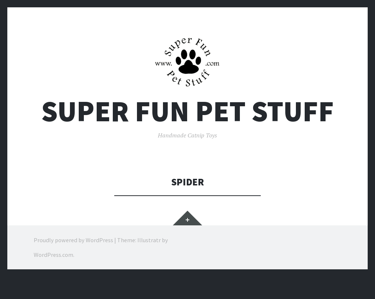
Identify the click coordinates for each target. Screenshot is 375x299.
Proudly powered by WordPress (73, 240)
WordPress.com (53, 254)
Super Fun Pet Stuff (187, 111)
